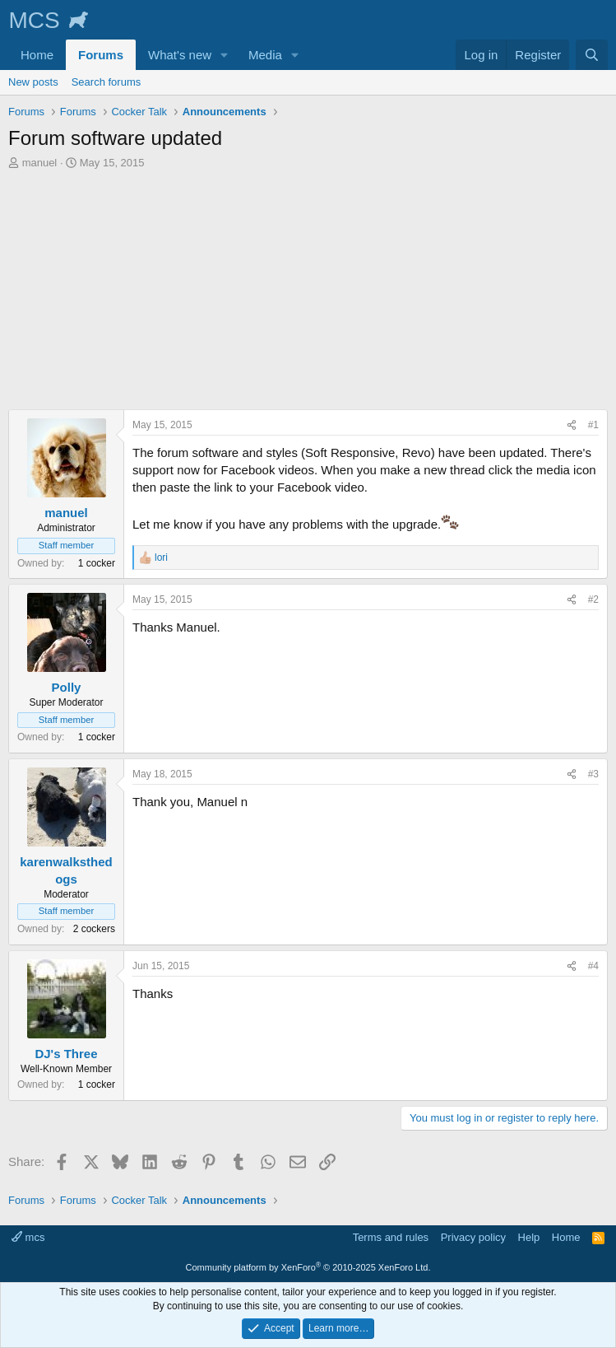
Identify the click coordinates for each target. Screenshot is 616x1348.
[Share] (571, 425)
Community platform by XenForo (308, 1267)
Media (265, 55)
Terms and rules (390, 1237)
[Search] (592, 55)
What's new (179, 55)
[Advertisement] (308, 294)
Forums (100, 55)
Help (529, 1237)
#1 (593, 425)
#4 (593, 966)
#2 (593, 599)
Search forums (106, 82)
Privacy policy (473, 1237)
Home (37, 55)
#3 (593, 774)
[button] (224, 55)
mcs (28, 1237)
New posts (33, 82)
